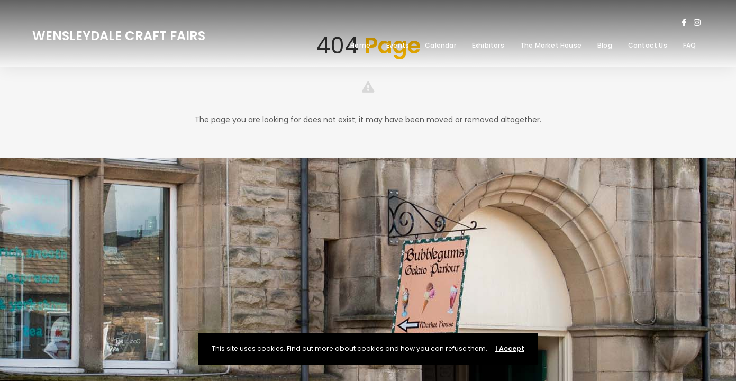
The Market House (550, 45)
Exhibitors (488, 45)
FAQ (689, 45)
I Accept (509, 348)
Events (397, 45)
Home (360, 45)
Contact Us (647, 45)
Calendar (440, 45)
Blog (604, 45)
